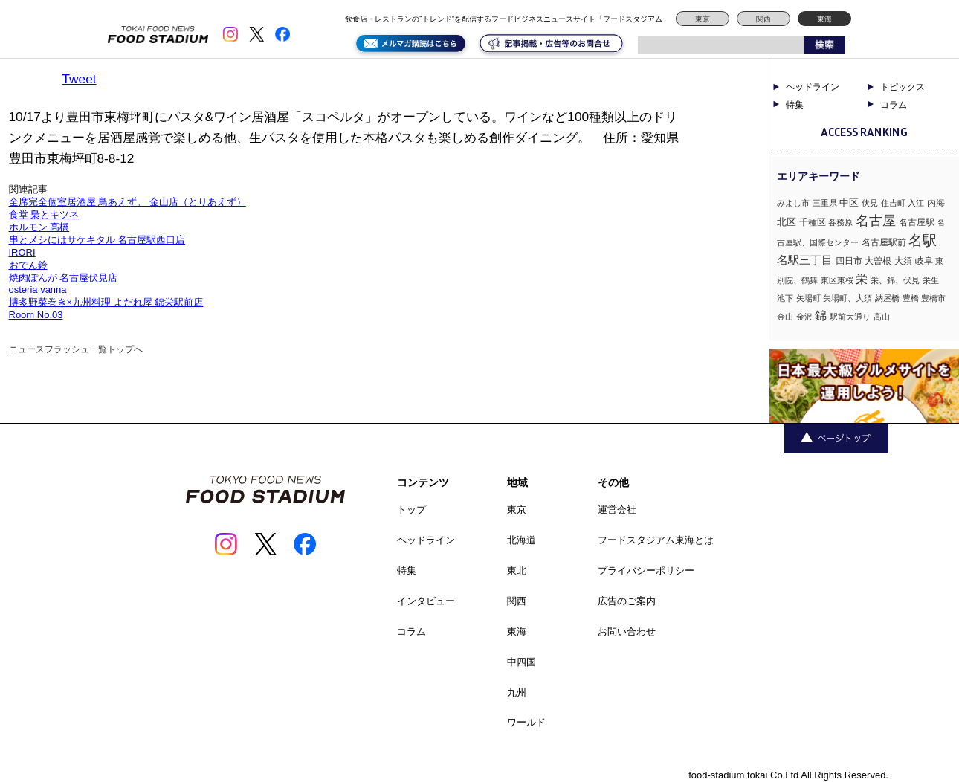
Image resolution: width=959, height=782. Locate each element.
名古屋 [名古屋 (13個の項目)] (876, 220)
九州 (516, 692)
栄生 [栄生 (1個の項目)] (931, 280)
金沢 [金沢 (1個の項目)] (804, 316)
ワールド (526, 722)
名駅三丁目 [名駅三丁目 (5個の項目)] (805, 259)
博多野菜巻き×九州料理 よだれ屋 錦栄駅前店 (106, 302)
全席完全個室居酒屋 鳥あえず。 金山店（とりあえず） (127, 201)
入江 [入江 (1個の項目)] (916, 202)
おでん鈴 (28, 265)
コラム (893, 105)
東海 (824, 19)
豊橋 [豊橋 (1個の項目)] (911, 298)
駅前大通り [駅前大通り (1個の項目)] (850, 316)
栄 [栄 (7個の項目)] (862, 278)
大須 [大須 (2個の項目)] (903, 261)
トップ (411, 509)
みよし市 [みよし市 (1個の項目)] (793, 202)
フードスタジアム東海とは (656, 540)
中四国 (521, 662)
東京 (702, 19)
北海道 (521, 540)
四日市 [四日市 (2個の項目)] (849, 261)
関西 (763, 19)
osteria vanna (38, 289)
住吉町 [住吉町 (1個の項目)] (893, 202)
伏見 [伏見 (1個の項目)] (870, 202)
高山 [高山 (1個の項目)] (882, 316)
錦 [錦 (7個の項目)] (821, 315)
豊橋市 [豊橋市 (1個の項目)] (933, 298)
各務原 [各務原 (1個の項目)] (840, 222)
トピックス (902, 87)
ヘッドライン (812, 87)
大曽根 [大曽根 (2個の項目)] (878, 261)
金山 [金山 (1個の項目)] (785, 316)
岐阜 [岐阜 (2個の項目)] (924, 261)
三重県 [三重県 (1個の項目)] (825, 202)
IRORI (22, 252)
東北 (516, 570)
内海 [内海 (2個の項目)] (936, 203)
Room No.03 (36, 314)
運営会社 (617, 509)
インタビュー (426, 601)
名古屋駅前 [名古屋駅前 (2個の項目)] (884, 242)
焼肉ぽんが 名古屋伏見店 (63, 277)
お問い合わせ (627, 631)
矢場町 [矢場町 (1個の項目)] (808, 298)
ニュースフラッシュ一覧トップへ (76, 349)
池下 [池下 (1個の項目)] (785, 298)
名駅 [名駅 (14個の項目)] (922, 240)
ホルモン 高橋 (39, 227)
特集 (795, 105)
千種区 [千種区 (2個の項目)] (812, 222)
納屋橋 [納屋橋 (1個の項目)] (887, 298)
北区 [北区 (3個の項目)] (786, 221)
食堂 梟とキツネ (44, 214)
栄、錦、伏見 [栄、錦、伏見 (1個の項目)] (895, 280)
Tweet (79, 78)
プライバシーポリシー (646, 570)
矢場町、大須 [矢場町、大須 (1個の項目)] (847, 298)
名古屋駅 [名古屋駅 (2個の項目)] (916, 222)
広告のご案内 (627, 601)
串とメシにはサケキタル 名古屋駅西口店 (97, 239)
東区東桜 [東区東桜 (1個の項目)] (837, 280)
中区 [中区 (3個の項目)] (849, 202)
